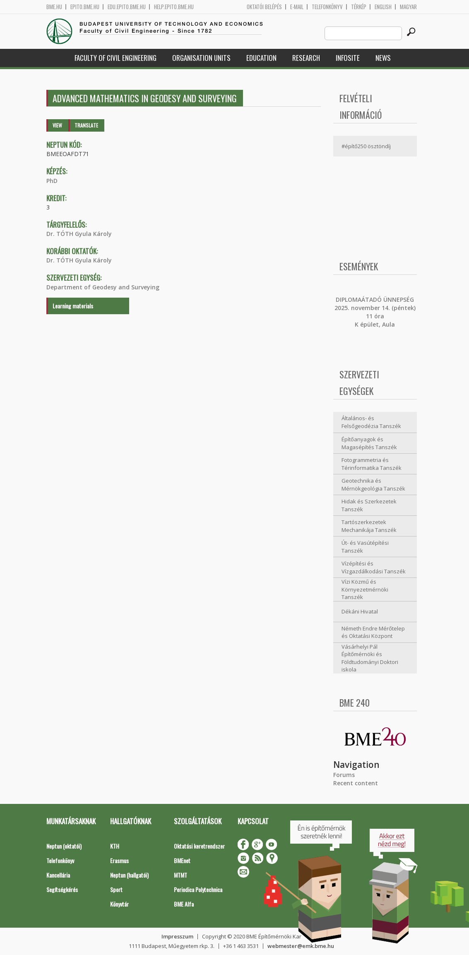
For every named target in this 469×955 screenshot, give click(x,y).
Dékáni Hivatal (360, 611)
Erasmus (119, 860)
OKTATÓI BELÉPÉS (264, 7)
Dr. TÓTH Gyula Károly (79, 234)
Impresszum (177, 936)
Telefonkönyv (327, 7)
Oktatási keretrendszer (199, 846)
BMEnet (182, 860)
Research (306, 58)
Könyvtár (119, 904)
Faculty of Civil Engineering (115, 58)
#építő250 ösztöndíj (366, 146)
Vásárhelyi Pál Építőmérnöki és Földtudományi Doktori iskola (370, 658)
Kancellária (58, 875)
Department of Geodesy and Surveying (102, 287)
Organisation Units (201, 58)
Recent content (355, 783)
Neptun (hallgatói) (129, 875)
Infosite (348, 58)
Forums (344, 775)
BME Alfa (184, 904)
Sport (116, 889)
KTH (114, 846)
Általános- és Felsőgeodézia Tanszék (371, 422)
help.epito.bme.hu (174, 7)
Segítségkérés (62, 889)
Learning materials (73, 305)
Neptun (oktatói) (64, 846)
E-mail (296, 7)
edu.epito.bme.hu (127, 7)
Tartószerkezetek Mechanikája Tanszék (369, 526)
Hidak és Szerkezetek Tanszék (369, 505)
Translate (86, 125)
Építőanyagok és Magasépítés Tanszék (369, 443)
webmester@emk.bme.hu (300, 946)
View (57, 125)
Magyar (408, 7)
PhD (52, 181)
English (383, 7)
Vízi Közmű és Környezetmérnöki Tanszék (365, 589)
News (383, 58)
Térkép (358, 7)
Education (261, 58)
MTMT (180, 875)
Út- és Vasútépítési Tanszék (365, 546)
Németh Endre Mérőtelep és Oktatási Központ (373, 632)
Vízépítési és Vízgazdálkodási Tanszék (374, 567)
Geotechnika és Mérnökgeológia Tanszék (373, 484)
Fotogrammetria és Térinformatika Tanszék (372, 463)
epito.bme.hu (84, 7)
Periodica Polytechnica (198, 889)
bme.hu (54, 7)
